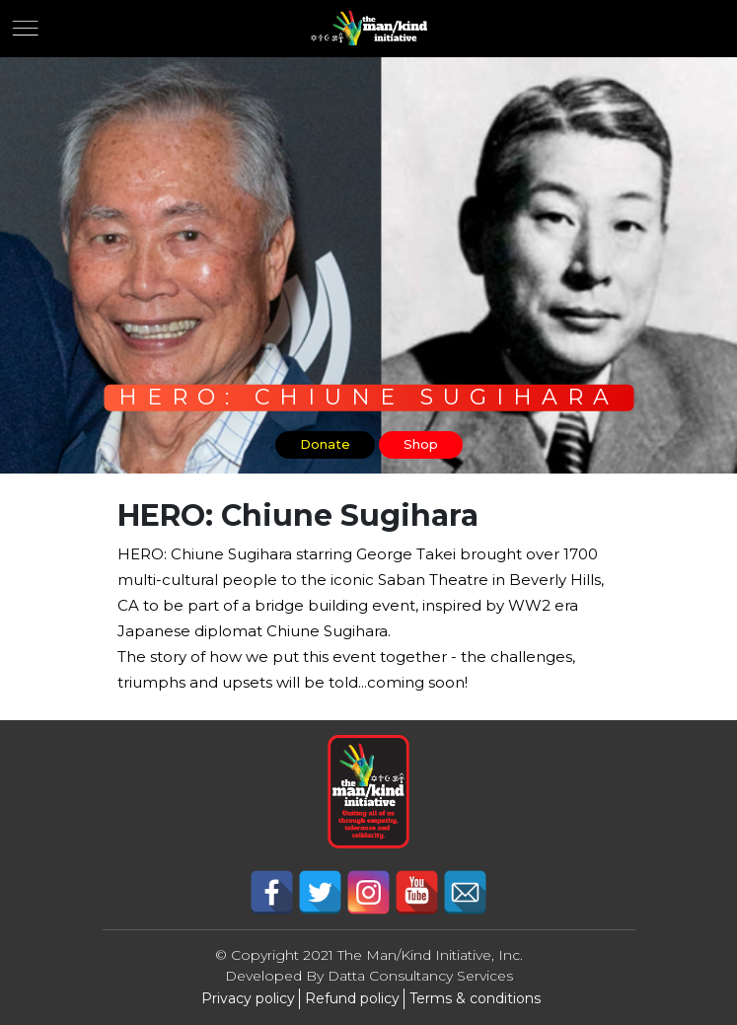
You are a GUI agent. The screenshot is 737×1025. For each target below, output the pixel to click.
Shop (421, 444)
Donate (325, 444)
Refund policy (352, 998)
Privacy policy (248, 998)
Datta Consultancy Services (420, 976)
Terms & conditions (475, 998)
